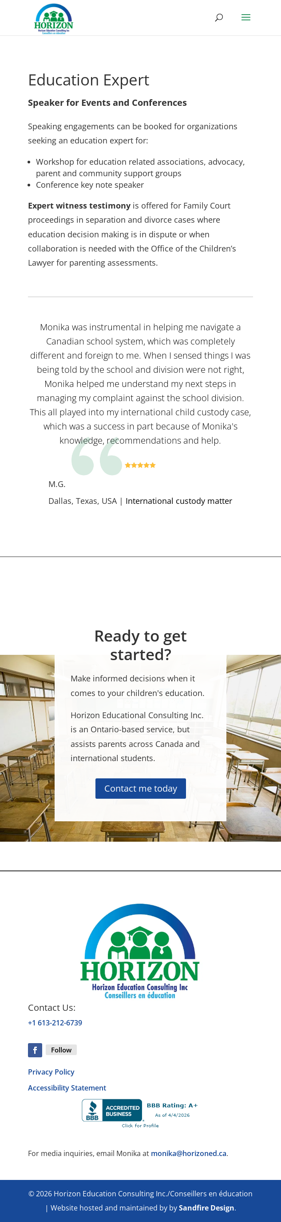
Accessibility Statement (67, 1088)
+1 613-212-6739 (55, 1023)
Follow (61, 1049)
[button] (246, 23)
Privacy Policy (51, 1072)
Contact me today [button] (140, 788)
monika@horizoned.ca (188, 1153)
